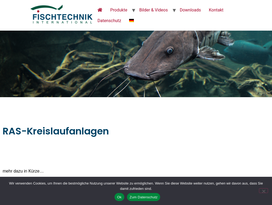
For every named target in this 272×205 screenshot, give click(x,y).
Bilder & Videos (153, 10)
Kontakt (216, 10)
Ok (119, 197)
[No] (263, 190)
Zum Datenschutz (144, 197)
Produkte (118, 10)
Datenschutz (109, 20)
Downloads (190, 10)
